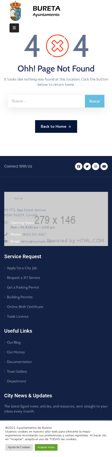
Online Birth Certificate (25, 307)
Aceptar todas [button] (46, 447)
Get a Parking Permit (23, 287)
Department (16, 381)
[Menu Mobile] (14, 27)
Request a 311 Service (23, 278)
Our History (16, 352)
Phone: (28, 234)
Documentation (19, 362)
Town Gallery (17, 371)
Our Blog (13, 342)
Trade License (18, 316)
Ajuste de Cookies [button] (19, 447)
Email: (32, 241)
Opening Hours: (22, 222)
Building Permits (20, 297)
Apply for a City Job (22, 268)
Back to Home (56, 126)
